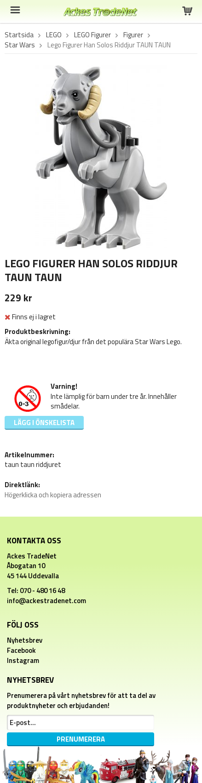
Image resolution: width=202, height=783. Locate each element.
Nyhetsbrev (24, 640)
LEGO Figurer (92, 35)
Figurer (133, 35)
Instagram (23, 660)
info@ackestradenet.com (46, 600)
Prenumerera (81, 739)
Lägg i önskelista (44, 422)
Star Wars (20, 45)
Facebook (21, 650)
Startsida (19, 35)
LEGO (54, 35)
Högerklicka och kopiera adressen (53, 494)
